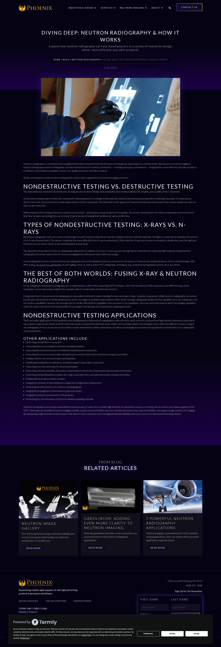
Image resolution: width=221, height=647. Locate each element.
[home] (35, 7)
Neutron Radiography (86, 59)
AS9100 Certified (28, 601)
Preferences (148, 634)
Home (56, 59)
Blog (66, 59)
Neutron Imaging (132, 8)
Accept (196, 634)
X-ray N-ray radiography (48, 264)
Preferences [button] (24, 638)
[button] (82, 7)
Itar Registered (82, 601)
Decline (172, 634)
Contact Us (189, 7)
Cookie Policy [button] (86, 635)
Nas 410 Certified (56, 601)
